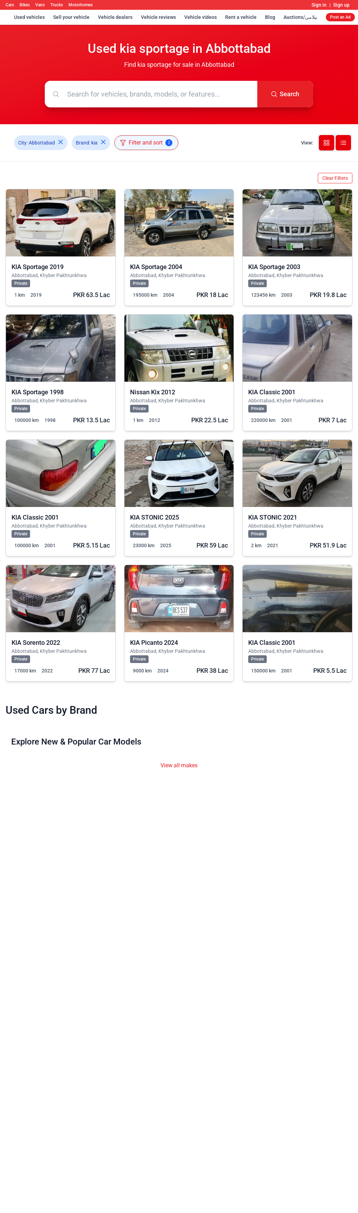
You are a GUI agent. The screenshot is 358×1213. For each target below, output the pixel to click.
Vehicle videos (200, 17)
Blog (270, 17)
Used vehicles (29, 17)
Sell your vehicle (71, 17)
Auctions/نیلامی (300, 17)
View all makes (179, 765)
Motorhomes (81, 4)
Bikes (25, 4)
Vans (40, 4)
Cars (10, 4)
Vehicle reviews (158, 17)
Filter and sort (146, 142)
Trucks (56, 4)
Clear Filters (335, 178)
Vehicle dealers (115, 17)
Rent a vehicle (241, 17)
